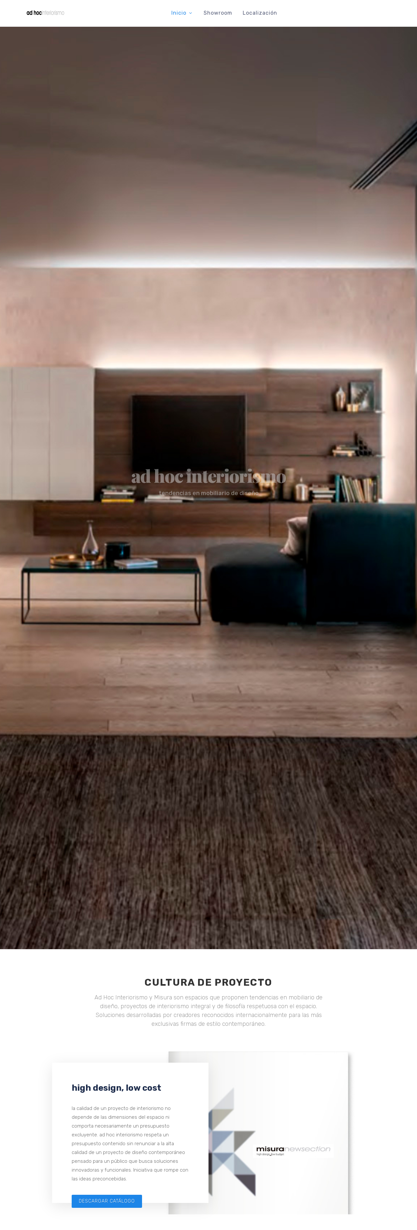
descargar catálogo (107, 1201)
